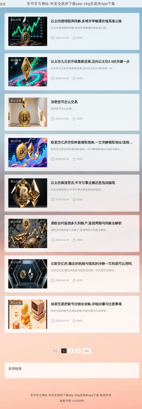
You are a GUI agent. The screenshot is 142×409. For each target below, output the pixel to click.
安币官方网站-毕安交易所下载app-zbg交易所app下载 (65, 395)
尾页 (87, 351)
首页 (3, 4)
